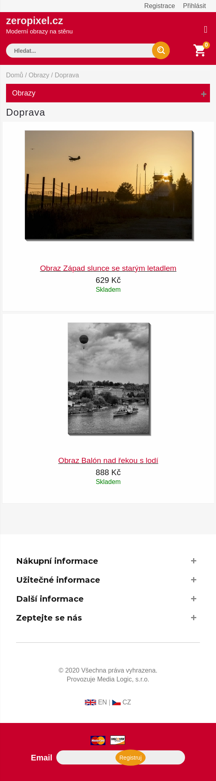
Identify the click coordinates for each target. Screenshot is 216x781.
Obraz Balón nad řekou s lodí (108, 460)
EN (102, 702)
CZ (126, 702)
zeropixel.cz (39, 25)
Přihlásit (194, 5)
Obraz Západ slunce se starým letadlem (108, 268)
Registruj (130, 757)
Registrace (159, 5)
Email (41, 757)
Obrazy (39, 75)
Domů (14, 75)
